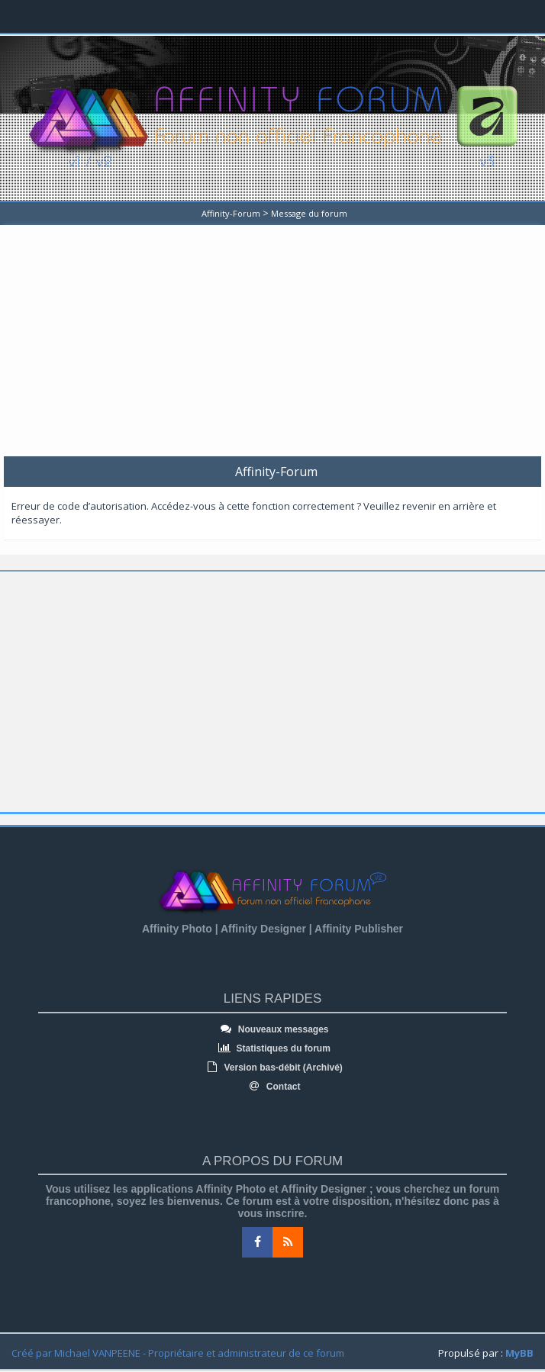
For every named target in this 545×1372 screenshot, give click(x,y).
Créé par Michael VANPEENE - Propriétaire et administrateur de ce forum (177, 1353)
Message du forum (309, 213)
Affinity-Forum (231, 213)
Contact (273, 1086)
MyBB (519, 1353)
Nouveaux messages (272, 1029)
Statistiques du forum (272, 1048)
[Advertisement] (274, 346)
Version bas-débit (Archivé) (272, 1067)
